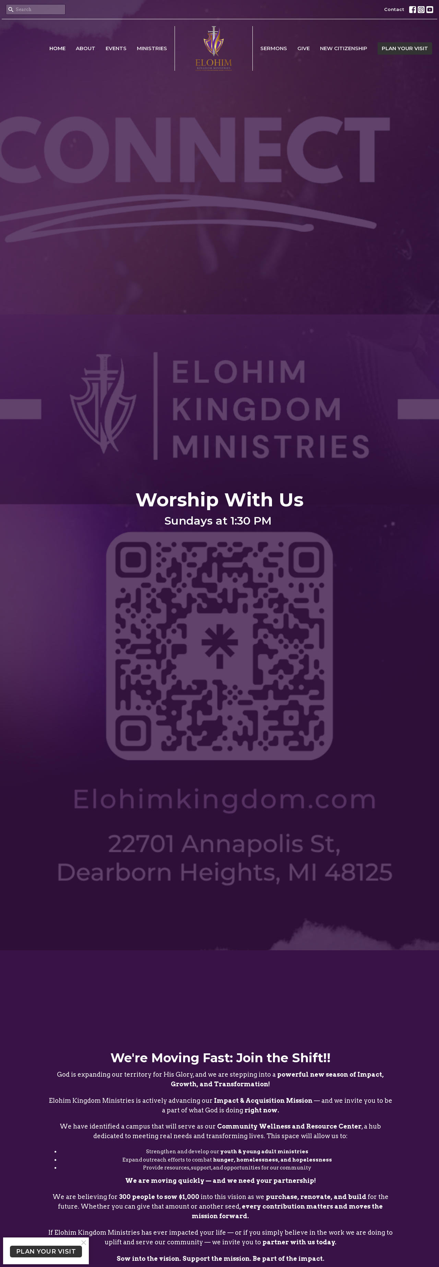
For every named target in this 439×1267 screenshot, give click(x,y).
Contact (394, 9)
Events (116, 48)
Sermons (273, 48)
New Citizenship (343, 48)
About (85, 48)
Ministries (152, 48)
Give (303, 48)
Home (57, 48)
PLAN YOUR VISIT (405, 48)
